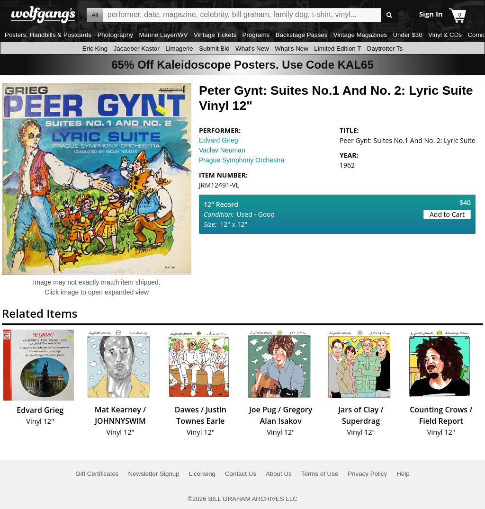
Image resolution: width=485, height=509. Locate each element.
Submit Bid (214, 48)
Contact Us (240, 473)
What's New (252, 48)
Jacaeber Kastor (137, 48)
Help (402, 473)
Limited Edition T (337, 48)
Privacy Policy (367, 473)
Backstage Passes (302, 34)
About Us (279, 473)
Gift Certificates (96, 473)
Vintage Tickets (215, 34)
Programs (256, 34)
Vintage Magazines (360, 34)
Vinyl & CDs (445, 34)
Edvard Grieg (218, 140)
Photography (115, 34)
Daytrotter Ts (385, 48)
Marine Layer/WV (163, 34)
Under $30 (407, 34)
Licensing (202, 473)
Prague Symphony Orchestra (242, 160)
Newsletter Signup (153, 473)
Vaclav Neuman (222, 150)
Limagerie (179, 48)
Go (389, 15)
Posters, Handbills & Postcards (48, 34)
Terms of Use (320, 473)
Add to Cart (447, 214)
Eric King (95, 48)
